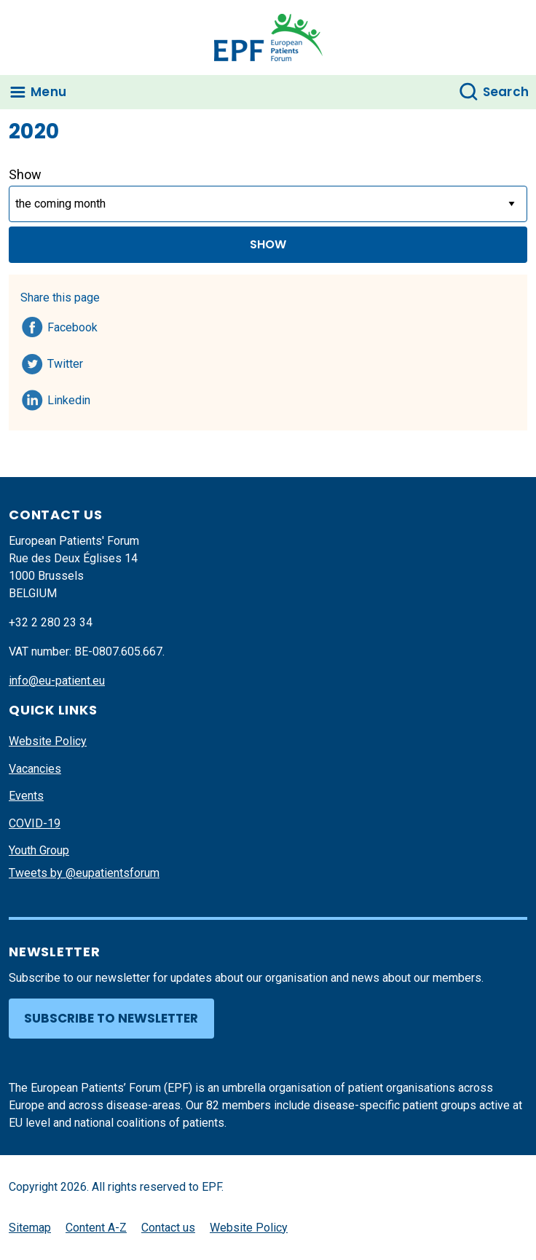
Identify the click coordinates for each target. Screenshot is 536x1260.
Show (25, 174)
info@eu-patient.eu (57, 681)
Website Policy (48, 741)
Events (26, 796)
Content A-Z (96, 1228)
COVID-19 (34, 823)
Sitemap (30, 1228)
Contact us (168, 1228)
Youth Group (39, 850)
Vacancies (35, 769)
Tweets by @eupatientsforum (84, 873)
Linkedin (69, 397)
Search (506, 92)
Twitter (69, 361)
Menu (48, 92)
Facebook (72, 324)
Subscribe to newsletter (111, 1018)
